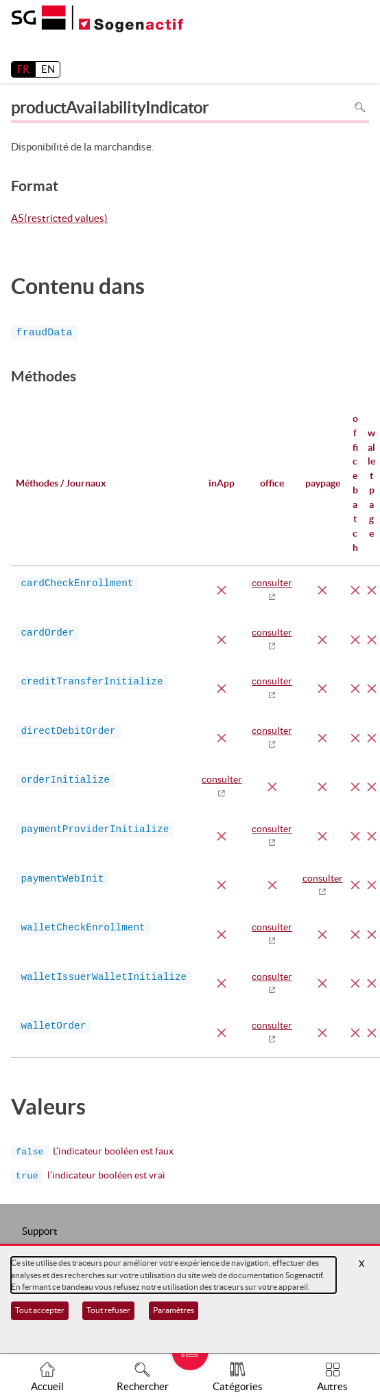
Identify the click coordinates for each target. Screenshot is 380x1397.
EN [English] (48, 69)
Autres (332, 1386)
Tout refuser (108, 1310)
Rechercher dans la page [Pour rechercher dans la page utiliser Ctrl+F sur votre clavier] (360, 107)
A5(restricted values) (59, 219)
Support (40, 1231)
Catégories (238, 1386)
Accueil (47, 1386)
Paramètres (173, 1310)
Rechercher (143, 1386)
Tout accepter (39, 1310)
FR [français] (23, 69)
